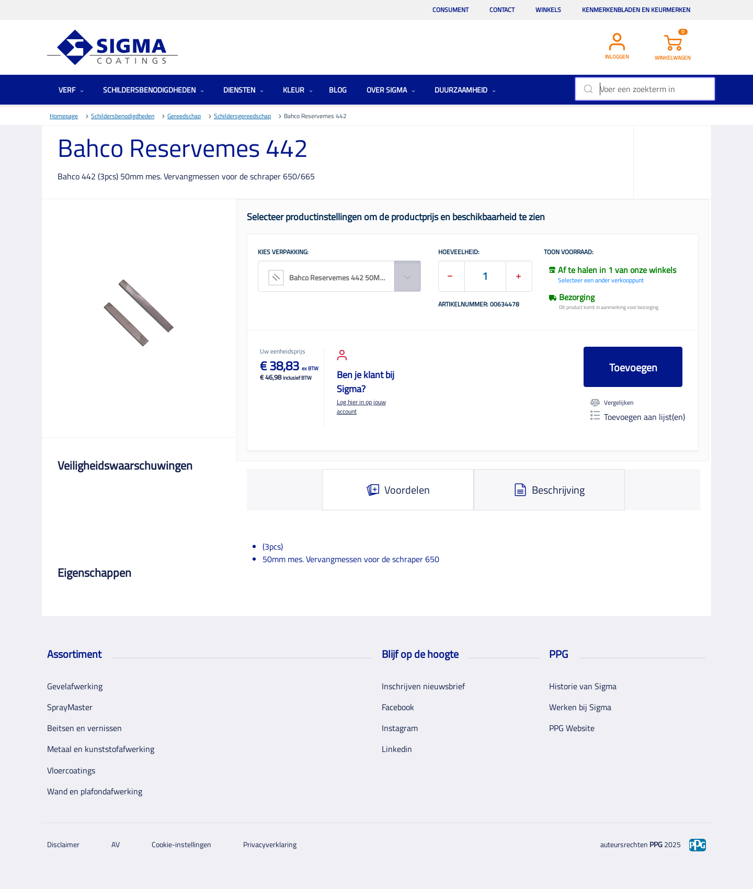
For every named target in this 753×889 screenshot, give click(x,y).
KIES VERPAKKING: (283, 252)
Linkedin (397, 749)
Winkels (548, 10)
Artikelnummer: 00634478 (478, 305)
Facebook (398, 707)
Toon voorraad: (569, 252)
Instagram (400, 728)
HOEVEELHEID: (459, 252)
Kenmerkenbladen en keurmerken (636, 10)
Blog (338, 89)
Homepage (64, 116)
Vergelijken (611, 402)
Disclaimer (63, 844)
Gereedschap (184, 116)
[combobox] (645, 89)
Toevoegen (633, 367)
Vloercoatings (71, 770)
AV (115, 844)
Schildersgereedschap (242, 116)
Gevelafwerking (74, 686)
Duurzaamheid (465, 89)
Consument (450, 10)
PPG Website (572, 728)
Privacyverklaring (269, 844)
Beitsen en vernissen (84, 728)
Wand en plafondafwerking (94, 791)
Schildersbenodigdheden (153, 89)
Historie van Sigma (583, 686)
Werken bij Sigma (580, 707)
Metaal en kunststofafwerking (100, 749)
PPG (656, 844)
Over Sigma (391, 89)
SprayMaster (70, 707)
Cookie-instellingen (181, 844)
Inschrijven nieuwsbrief (423, 686)
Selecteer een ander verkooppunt (601, 280)
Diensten (243, 89)
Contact (502, 10)
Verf (71, 89)
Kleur (298, 89)
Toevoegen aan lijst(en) (637, 417)
